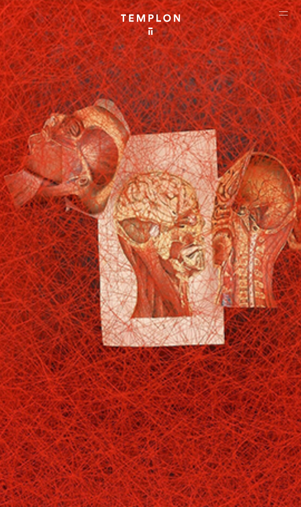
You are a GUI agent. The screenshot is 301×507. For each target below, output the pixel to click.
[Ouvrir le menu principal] (283, 13)
